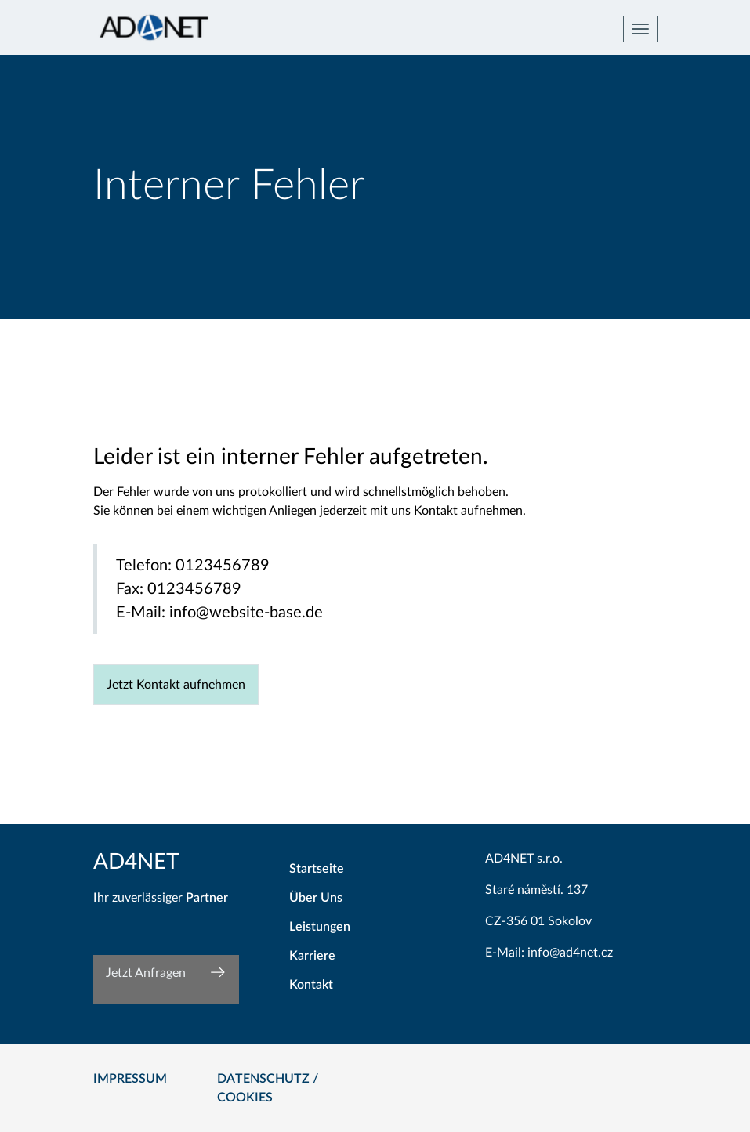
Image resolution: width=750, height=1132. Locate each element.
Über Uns (315, 897)
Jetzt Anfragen (146, 973)
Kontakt (311, 984)
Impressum (130, 1078)
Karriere (312, 955)
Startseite (316, 869)
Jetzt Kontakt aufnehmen (176, 684)
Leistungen (319, 926)
